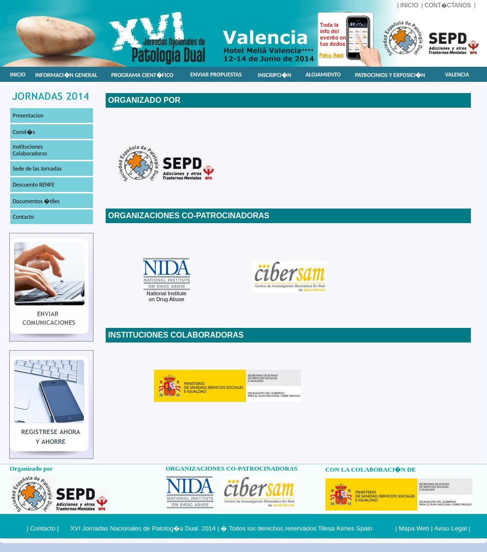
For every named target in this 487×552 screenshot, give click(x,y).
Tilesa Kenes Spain (345, 528)
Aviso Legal (450, 528)
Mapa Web (414, 528)
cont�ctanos (448, 5)
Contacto (43, 528)
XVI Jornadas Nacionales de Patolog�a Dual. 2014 (142, 528)
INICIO (409, 5)
